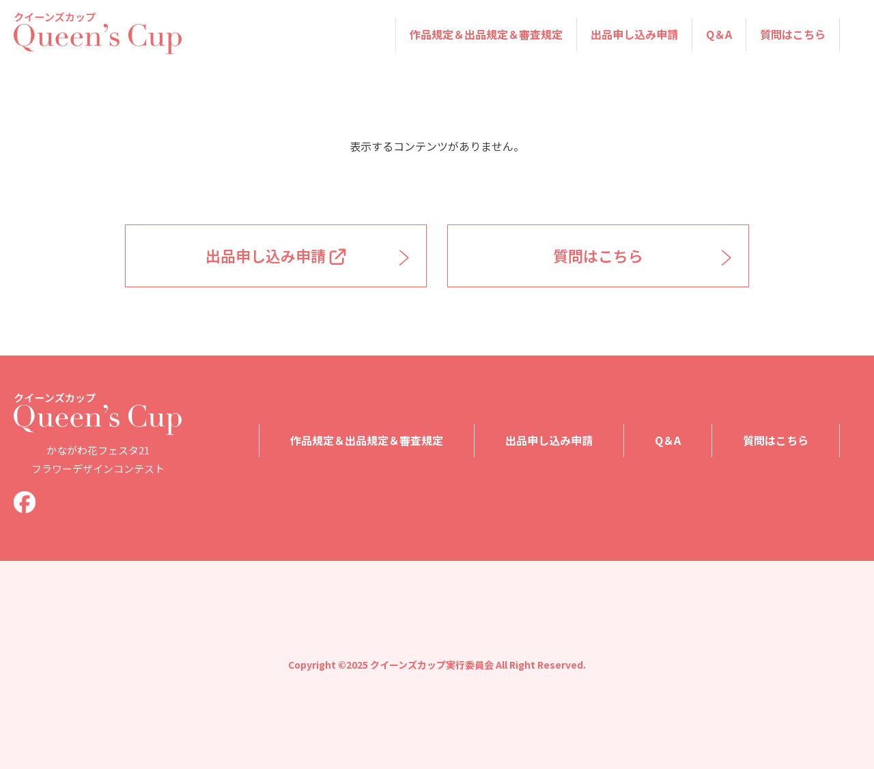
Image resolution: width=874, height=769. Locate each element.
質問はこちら (793, 34)
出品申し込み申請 (634, 34)
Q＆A (719, 34)
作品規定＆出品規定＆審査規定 (486, 34)
